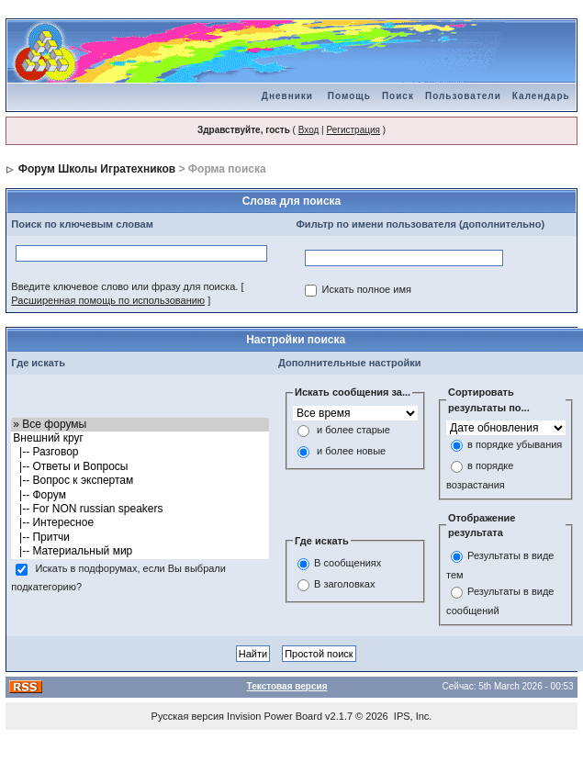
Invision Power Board (274, 716)
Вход (309, 130)
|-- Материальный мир (140, 551)
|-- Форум (140, 495)
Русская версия (187, 716)
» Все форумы (140, 424)
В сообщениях (347, 562)
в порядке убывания (514, 445)
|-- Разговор (140, 452)
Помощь (349, 96)
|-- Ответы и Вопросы (140, 467)
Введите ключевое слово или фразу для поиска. (124, 286)
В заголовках (344, 583)
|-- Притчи (140, 537)
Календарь (541, 96)
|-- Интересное (140, 523)
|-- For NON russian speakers (140, 509)
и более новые (351, 450)
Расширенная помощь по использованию (108, 300)
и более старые (353, 429)
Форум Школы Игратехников (97, 168)
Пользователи (463, 96)
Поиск (398, 96)
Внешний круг (140, 438)
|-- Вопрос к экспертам (140, 480)
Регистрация (352, 130)
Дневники (287, 96)
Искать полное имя (365, 290)
